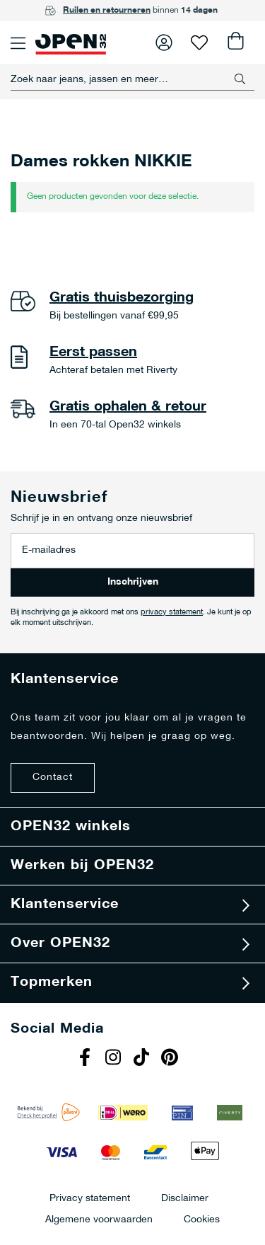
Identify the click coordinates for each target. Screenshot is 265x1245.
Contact (53, 777)
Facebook (87, 1058)
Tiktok (143, 1058)
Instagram (115, 1058)
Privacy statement (89, 1198)
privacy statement (172, 612)
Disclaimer (184, 1198)
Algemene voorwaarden (99, 1219)
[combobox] (132, 79)
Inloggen (164, 42)
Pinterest (171, 1058)
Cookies (202, 1219)
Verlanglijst (199, 42)
